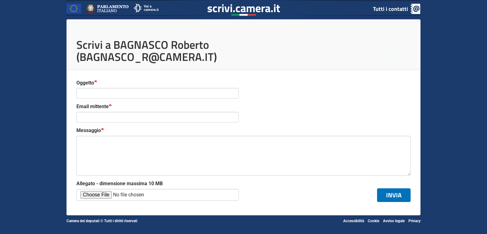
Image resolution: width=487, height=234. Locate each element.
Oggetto (85, 83)
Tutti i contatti (390, 9)
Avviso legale (394, 221)
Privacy (414, 221)
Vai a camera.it (151, 8)
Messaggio (88, 130)
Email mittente (92, 106)
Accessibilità (353, 221)
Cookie (373, 221)
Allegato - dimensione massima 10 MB (119, 183)
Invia (394, 195)
